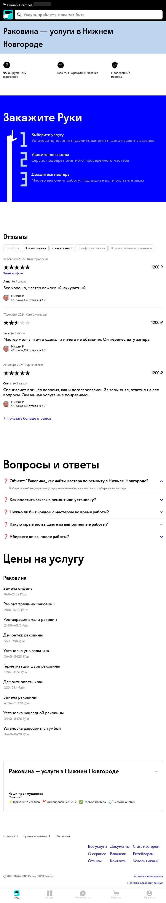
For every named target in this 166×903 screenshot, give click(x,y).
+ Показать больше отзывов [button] (27, 418)
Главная (9, 836)
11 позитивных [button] (35, 248)
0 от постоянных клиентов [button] (131, 248)
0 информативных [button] (91, 248)
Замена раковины (20, 697)
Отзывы (95, 861)
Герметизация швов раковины (31, 666)
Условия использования (148, 876)
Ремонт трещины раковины (29, 604)
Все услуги (97, 846)
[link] (83, 591)
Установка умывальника (26, 650)
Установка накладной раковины (33, 713)
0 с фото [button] (12, 248)
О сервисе (97, 854)
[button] (83, 5)
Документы (120, 846)
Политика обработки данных (145, 883)
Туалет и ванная (35, 836)
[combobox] (89, 14)
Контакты (118, 861)
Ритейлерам (143, 854)
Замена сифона (13, 273)
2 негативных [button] (62, 248)
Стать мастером (146, 846)
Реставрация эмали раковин (30, 619)
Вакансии (118, 854)
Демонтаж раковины (23, 635)
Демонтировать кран (23, 681)
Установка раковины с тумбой (32, 728)
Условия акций (145, 861)
